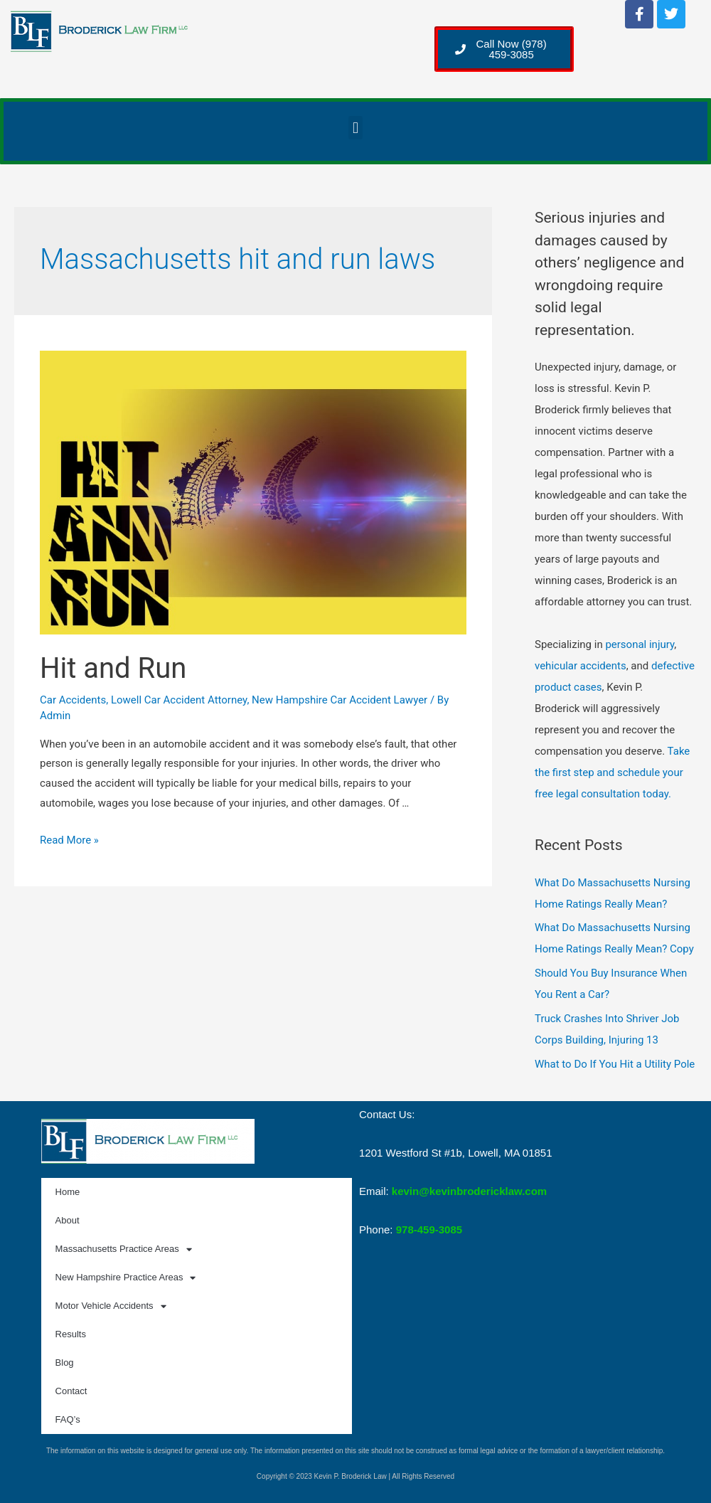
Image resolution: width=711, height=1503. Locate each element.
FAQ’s (67, 1419)
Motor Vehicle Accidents (110, 1306)
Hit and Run (113, 668)
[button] (355, 127)
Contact (71, 1391)
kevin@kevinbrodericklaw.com (469, 1191)
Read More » (69, 840)
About (67, 1220)
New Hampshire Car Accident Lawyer (339, 700)
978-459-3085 (429, 1229)
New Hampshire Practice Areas (125, 1278)
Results (70, 1334)
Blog (64, 1362)
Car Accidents (73, 700)
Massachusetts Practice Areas (123, 1249)
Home (67, 1191)
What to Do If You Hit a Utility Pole (615, 1064)
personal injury (639, 644)
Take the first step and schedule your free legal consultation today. (612, 772)
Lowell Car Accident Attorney (179, 700)
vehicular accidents (580, 665)
